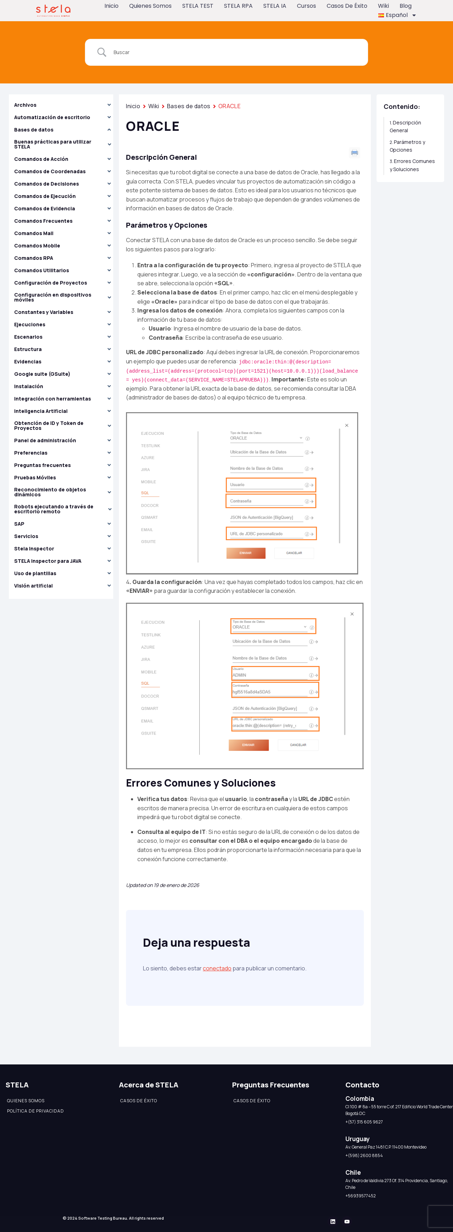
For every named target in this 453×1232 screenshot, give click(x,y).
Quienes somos (150, 6)
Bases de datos (189, 106)
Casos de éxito (347, 6)
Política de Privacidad (35, 1111)
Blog (406, 6)
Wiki (383, 6)
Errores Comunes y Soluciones (412, 165)
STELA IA (274, 6)
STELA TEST (197, 6)
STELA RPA (238, 6)
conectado (217, 968)
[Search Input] (235, 52)
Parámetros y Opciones (407, 146)
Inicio (111, 6)
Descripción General (405, 126)
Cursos (306, 6)
